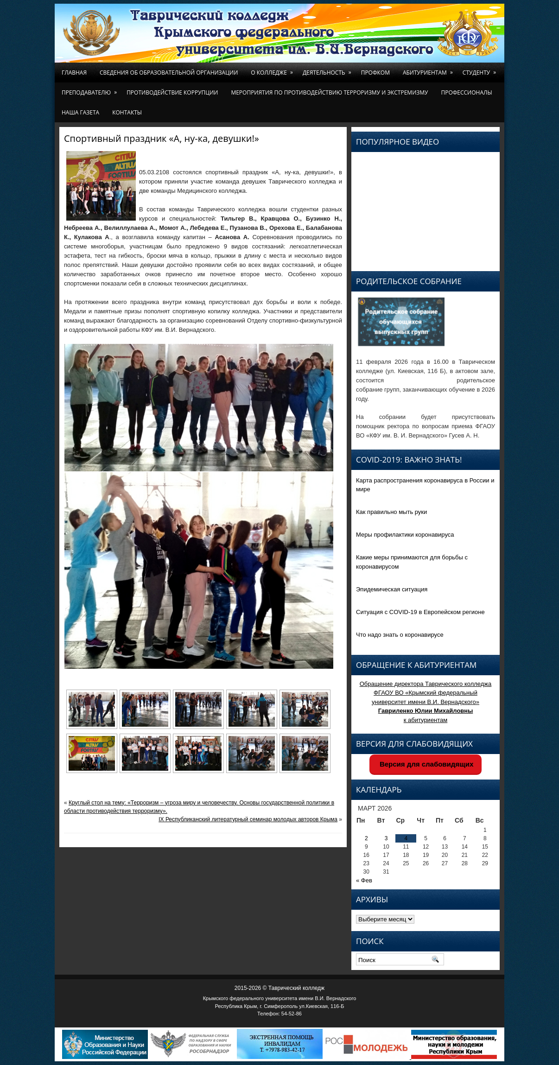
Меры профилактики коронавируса (405, 534)
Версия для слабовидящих (426, 764)
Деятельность (329, 69)
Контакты (127, 112)
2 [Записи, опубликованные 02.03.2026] (366, 838)
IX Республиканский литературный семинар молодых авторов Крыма (248, 819)
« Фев (364, 880)
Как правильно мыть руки (391, 511)
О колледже (273, 69)
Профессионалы (466, 92)
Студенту (481, 69)
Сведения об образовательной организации (169, 72)
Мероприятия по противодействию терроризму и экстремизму (329, 92)
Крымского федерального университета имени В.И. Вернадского (279, 998)
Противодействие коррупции (172, 92)
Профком (375, 72)
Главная (74, 72)
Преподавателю (91, 89)
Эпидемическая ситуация (391, 589)
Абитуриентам (429, 69)
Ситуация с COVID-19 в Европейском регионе (420, 612)
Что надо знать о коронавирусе (400, 634)
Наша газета (80, 112)
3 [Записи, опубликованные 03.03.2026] (386, 838)
